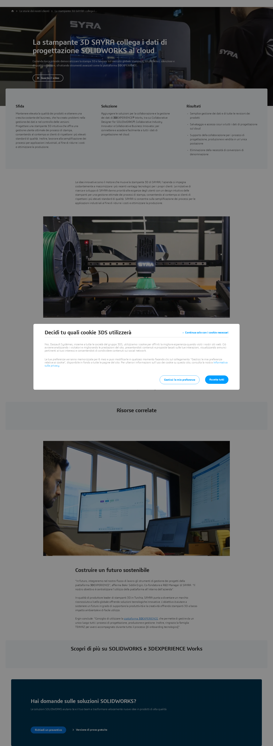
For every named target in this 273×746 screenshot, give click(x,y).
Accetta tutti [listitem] (216, 379)
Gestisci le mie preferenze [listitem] (179, 379)
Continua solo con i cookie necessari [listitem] (206, 332)
